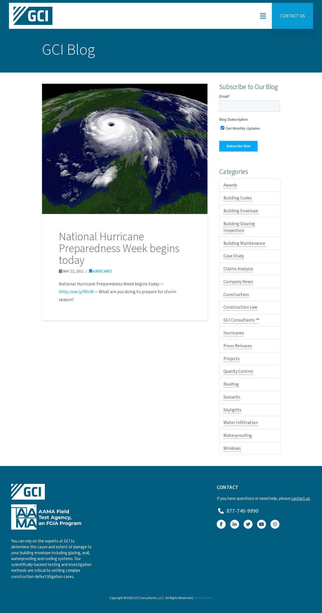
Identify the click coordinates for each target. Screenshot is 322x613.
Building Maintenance (244, 243)
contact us (300, 499)
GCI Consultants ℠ (241, 320)
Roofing (231, 384)
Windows (232, 448)
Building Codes (237, 198)
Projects (231, 359)
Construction (236, 295)
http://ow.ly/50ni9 (76, 292)
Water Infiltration (240, 422)
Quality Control (238, 371)
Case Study (233, 256)
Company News (238, 282)
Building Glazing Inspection (239, 227)
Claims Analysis (238, 269)
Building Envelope (240, 211)
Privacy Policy (203, 598)
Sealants (231, 397)
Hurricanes (100, 271)
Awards (230, 185)
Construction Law (240, 307)
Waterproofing (237, 435)
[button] (263, 16)
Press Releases (237, 346)
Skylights (232, 410)
